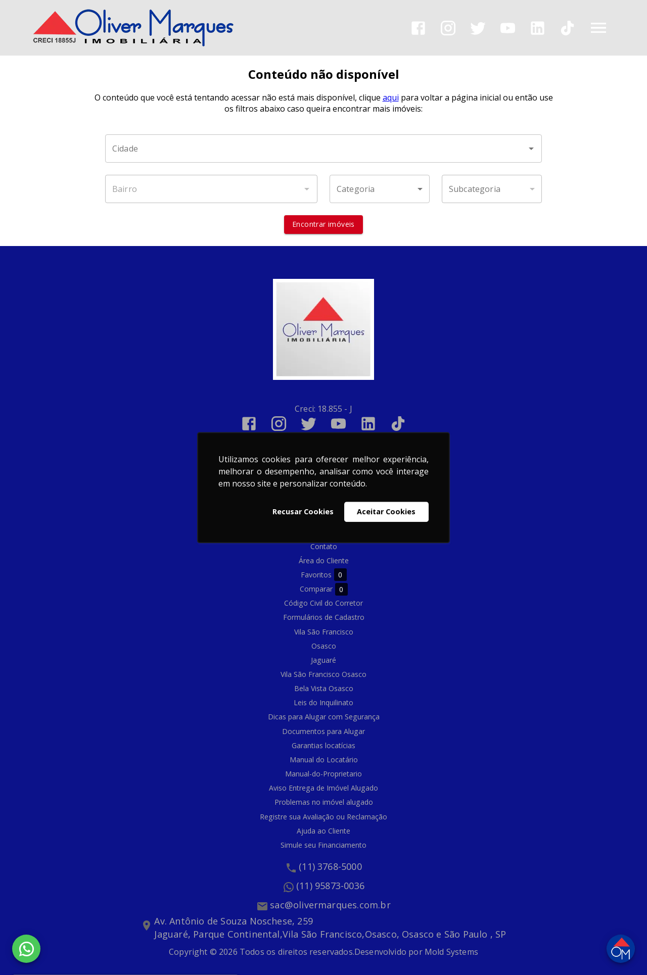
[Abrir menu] (598, 28)
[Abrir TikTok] (567, 28)
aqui (391, 98)
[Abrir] (531, 149)
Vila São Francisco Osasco (323, 674)
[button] (380, 189)
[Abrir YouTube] (508, 28)
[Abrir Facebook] (418, 28)
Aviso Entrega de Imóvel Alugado (323, 788)
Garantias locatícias (323, 745)
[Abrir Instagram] (448, 28)
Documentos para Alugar (323, 731)
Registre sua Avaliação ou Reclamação (323, 816)
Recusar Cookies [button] (303, 511)
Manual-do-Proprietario (323, 774)
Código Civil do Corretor (323, 603)
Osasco (323, 646)
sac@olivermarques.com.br (330, 905)
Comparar (324, 589)
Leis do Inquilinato (323, 703)
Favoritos (324, 575)
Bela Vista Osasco (323, 689)
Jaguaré (323, 660)
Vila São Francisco (323, 632)
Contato (323, 546)
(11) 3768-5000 (330, 867)
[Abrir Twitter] (478, 28)
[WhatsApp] (26, 949)
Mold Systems (451, 951)
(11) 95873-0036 (330, 886)
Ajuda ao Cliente (323, 831)
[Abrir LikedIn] (537, 28)
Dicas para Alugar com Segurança (324, 717)
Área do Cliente (324, 560)
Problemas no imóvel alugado (323, 802)
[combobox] (323, 149)
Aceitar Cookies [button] (386, 511)
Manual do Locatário (324, 759)
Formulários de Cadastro (323, 617)
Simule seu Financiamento (323, 845)
